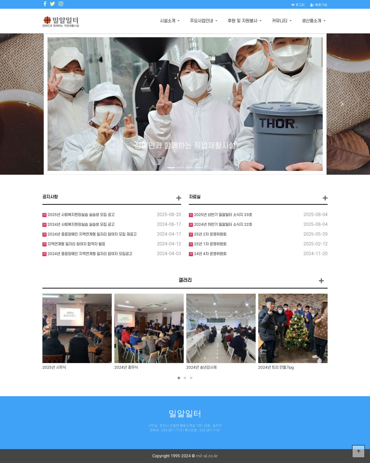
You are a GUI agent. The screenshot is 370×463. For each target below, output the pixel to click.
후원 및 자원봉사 (243, 21)
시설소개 (168, 21)
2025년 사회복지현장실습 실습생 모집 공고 (80, 215)
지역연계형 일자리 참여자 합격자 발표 (76, 244)
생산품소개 (312, 21)
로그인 (298, 4)
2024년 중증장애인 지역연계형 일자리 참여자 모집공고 (89, 254)
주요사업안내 (202, 21)
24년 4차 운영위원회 (209, 254)
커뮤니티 (280, 21)
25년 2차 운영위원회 (209, 234)
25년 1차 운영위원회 (209, 244)
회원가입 (318, 4)
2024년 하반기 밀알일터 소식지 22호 (222, 225)
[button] (27, 104)
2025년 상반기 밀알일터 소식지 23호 (222, 215)
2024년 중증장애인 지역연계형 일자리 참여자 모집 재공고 (91, 234)
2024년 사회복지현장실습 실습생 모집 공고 (80, 225)
